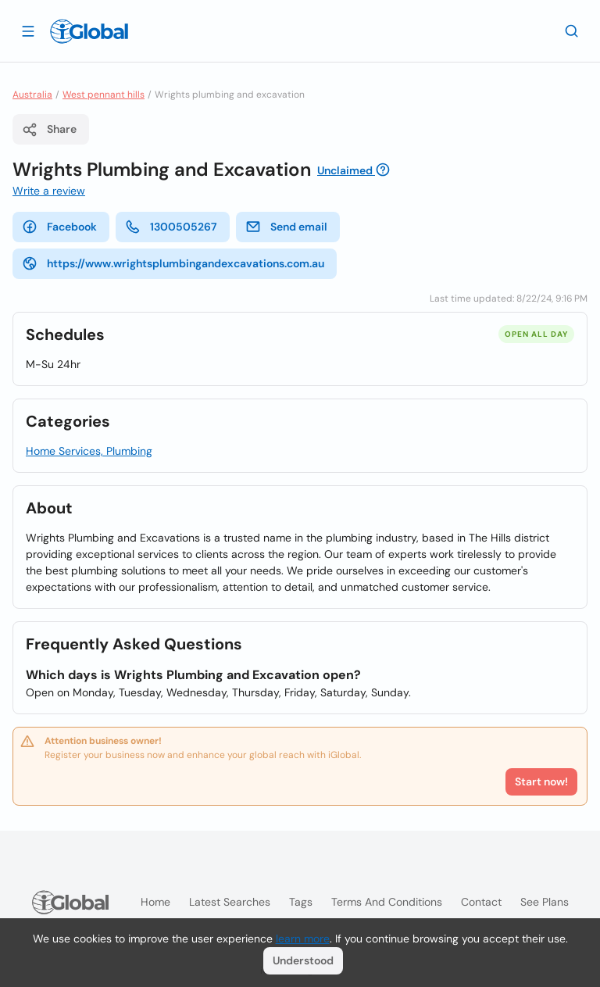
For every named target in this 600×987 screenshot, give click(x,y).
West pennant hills (103, 94)
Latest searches (229, 902)
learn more (303, 939)
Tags (300, 902)
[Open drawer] (28, 30)
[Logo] (89, 31)
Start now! (541, 781)
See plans (544, 902)
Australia (32, 94)
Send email (286, 226)
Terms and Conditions (386, 902)
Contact (481, 902)
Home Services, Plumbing (89, 451)
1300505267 (171, 226)
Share (49, 130)
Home (155, 902)
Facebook (59, 226)
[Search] (572, 30)
